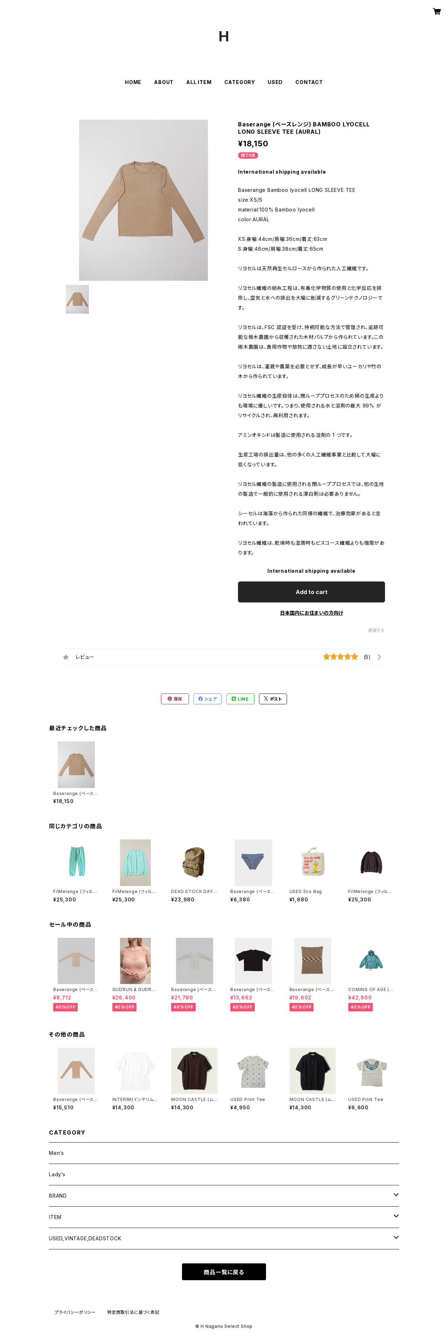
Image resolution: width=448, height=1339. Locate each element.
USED (275, 82)
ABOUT (164, 82)
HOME (133, 82)
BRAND (58, 1196)
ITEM (55, 1217)
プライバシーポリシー (75, 1312)
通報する (376, 630)
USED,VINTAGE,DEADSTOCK (85, 1238)
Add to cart (312, 591)
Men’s (56, 1153)
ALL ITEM (198, 82)
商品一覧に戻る (224, 1272)
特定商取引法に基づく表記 (133, 1312)
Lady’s (57, 1174)
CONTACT (309, 82)
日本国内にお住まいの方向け (311, 613)
